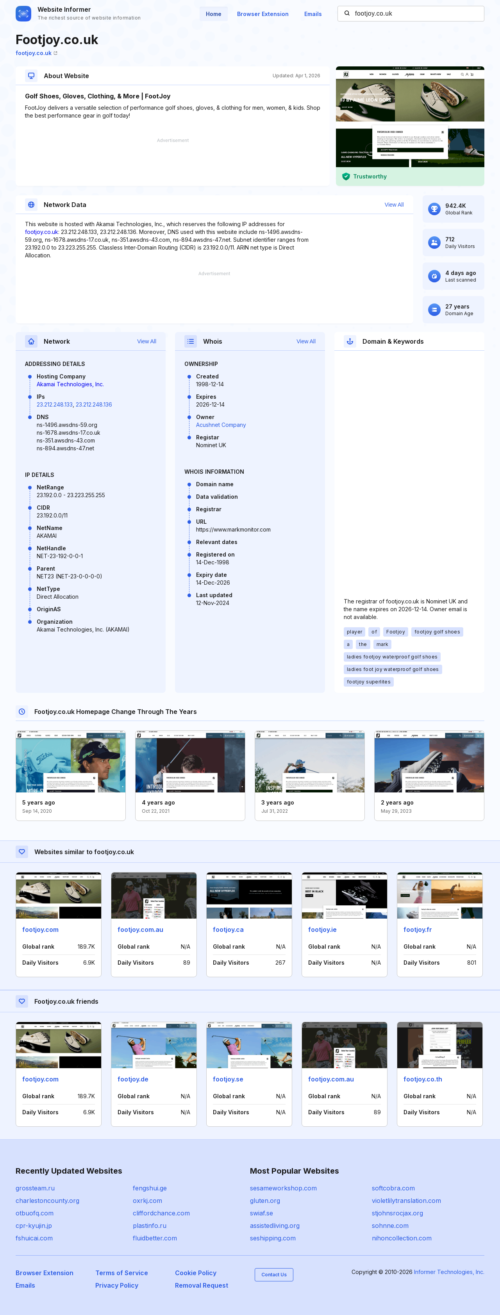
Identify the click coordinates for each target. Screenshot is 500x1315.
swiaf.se (261, 1213)
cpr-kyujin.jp (34, 1225)
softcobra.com (393, 1188)
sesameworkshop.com (283, 1188)
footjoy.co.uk (36, 53)
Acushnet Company (221, 424)
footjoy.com (40, 929)
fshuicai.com (34, 1238)
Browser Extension (263, 14)
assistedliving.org (275, 1225)
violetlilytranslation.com (406, 1200)
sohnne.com (390, 1225)
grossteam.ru (35, 1188)
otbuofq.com (35, 1213)
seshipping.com (273, 1238)
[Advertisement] (172, 162)
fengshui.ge (150, 1188)
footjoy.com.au (140, 929)
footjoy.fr (418, 929)
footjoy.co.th (423, 1079)
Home (213, 14)
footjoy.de (133, 1079)
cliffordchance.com (161, 1213)
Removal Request (201, 1285)
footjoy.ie (322, 929)
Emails (313, 14)
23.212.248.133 (55, 404)
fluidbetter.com (155, 1238)
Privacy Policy (116, 1285)
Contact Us (274, 1275)
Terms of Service (121, 1273)
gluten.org (265, 1200)
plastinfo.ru (149, 1225)
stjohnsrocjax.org (397, 1213)
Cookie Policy (195, 1273)
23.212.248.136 (94, 404)
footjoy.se (228, 1079)
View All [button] (394, 205)
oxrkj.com (147, 1200)
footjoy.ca (228, 929)
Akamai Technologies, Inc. (70, 384)
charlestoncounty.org (47, 1200)
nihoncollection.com (402, 1238)
